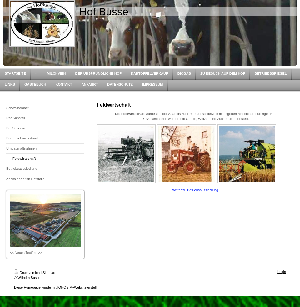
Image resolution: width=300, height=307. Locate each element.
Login (282, 272)
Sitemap (48, 272)
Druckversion (27, 272)
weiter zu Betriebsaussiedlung (195, 190)
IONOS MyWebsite (72, 287)
